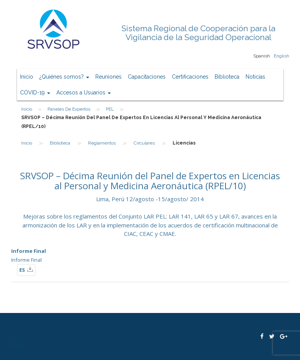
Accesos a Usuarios (83, 92)
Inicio (26, 77)
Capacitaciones (147, 77)
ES (26, 269)
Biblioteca (227, 77)
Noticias (255, 77)
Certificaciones (190, 77)
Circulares (144, 143)
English (281, 56)
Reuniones (108, 77)
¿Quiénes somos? (64, 77)
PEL (110, 109)
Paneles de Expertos (68, 109)
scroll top (15, 344)
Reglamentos (102, 143)
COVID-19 (35, 92)
